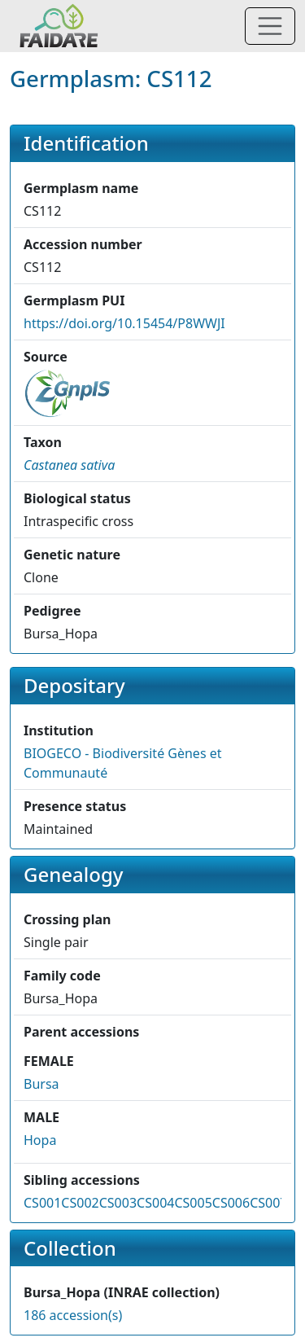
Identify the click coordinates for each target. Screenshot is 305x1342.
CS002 (79, 1203)
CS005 (192, 1203)
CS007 (268, 1203)
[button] (69, 465)
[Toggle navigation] (270, 26)
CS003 (118, 1203)
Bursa (41, 1084)
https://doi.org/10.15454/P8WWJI (124, 323)
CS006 (231, 1203)
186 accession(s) (73, 1315)
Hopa (40, 1140)
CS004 (155, 1203)
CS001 (42, 1203)
